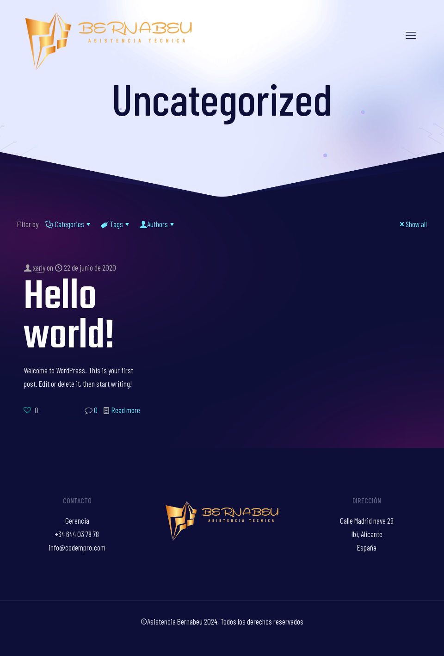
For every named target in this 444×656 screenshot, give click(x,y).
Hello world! (69, 317)
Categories (68, 224)
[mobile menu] (411, 35)
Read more (125, 410)
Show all (412, 224)
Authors (157, 224)
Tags (115, 224)
